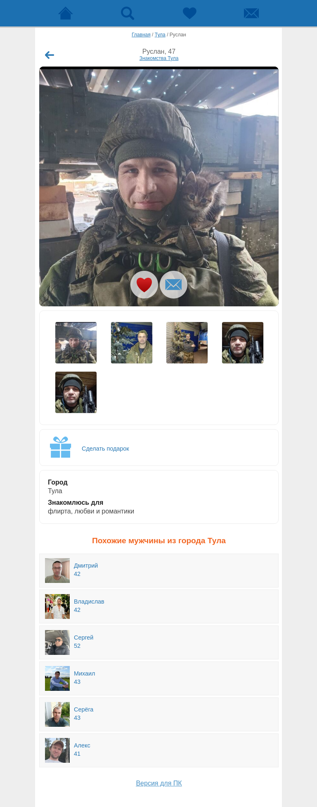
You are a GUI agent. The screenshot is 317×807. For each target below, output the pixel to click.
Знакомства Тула (159, 58)
